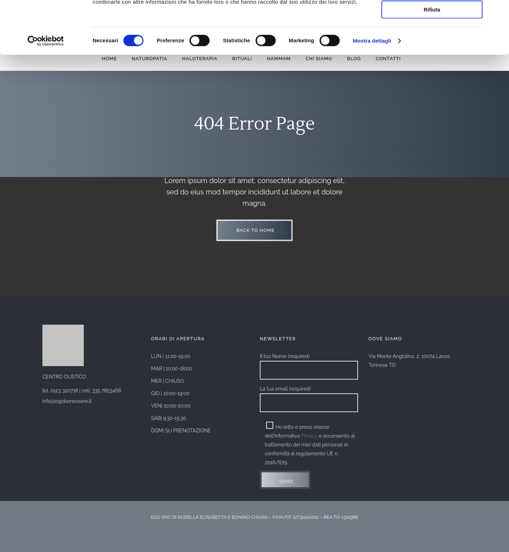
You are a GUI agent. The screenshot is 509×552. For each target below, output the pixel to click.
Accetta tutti (432, 18)
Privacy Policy (254, 534)
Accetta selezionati (432, 38)
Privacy (309, 436)
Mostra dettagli (372, 90)
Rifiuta (432, 59)
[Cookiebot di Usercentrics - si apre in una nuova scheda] (46, 90)
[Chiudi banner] (498, 10)
